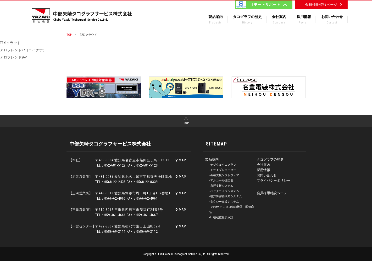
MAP (181, 160)
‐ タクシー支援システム (224, 201)
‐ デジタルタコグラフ (222, 164)
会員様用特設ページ (272, 193)
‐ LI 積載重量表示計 (221, 217)
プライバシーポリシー (273, 180)
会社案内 (279, 20)
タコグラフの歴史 (247, 20)
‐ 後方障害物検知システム (225, 196)
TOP (69, 34)
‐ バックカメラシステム (224, 191)
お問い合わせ (332, 20)
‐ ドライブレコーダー (222, 170)
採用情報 (304, 20)
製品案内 (215, 20)
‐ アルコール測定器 (221, 180)
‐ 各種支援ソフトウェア (224, 175)
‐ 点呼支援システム (221, 185)
